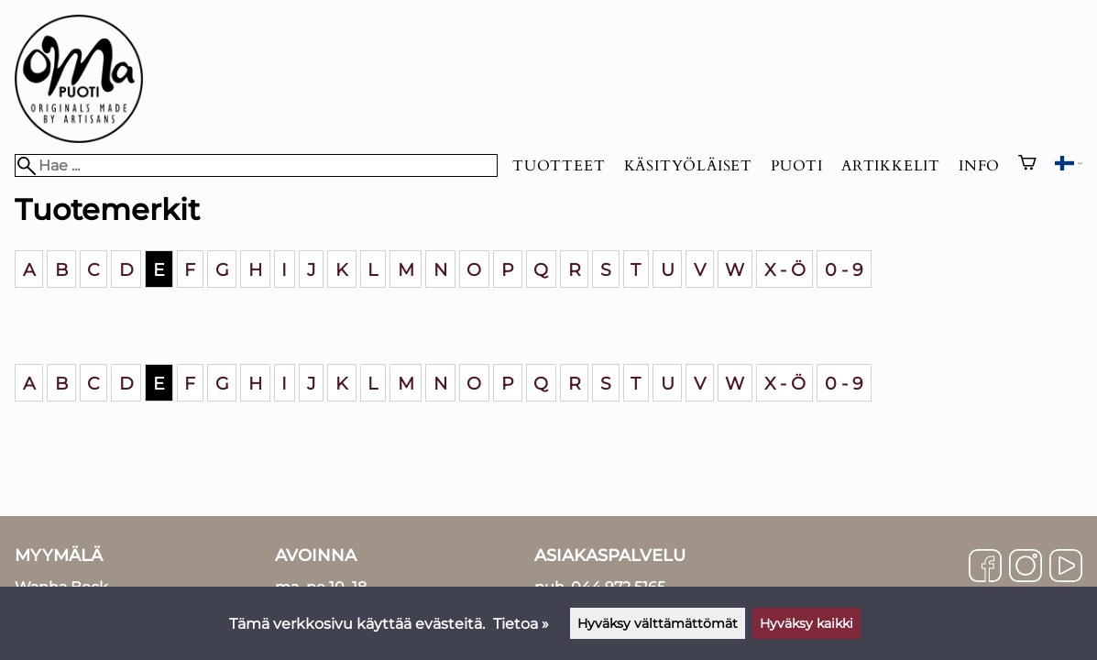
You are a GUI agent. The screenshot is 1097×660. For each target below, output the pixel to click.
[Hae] (256, 165)
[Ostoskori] (1027, 165)
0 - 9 (844, 269)
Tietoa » (521, 623)
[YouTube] (1065, 567)
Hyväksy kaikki (806, 623)
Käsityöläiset (688, 166)
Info (979, 166)
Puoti (797, 166)
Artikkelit (890, 166)
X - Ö (785, 269)
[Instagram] (1025, 567)
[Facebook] (985, 567)
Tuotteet (558, 166)
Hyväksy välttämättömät (657, 623)
